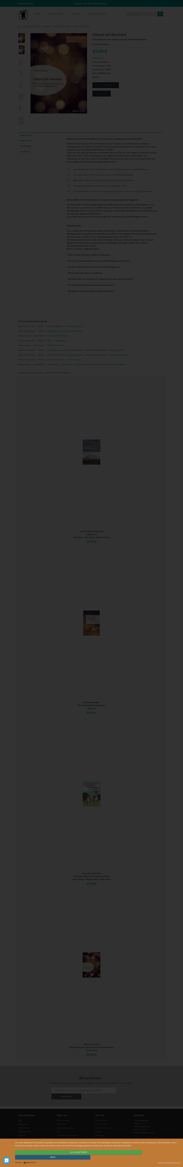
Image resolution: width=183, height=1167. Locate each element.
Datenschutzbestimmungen (172, 1163)
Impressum (161, 1163)
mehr (155, 1158)
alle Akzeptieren (72, 1158)
